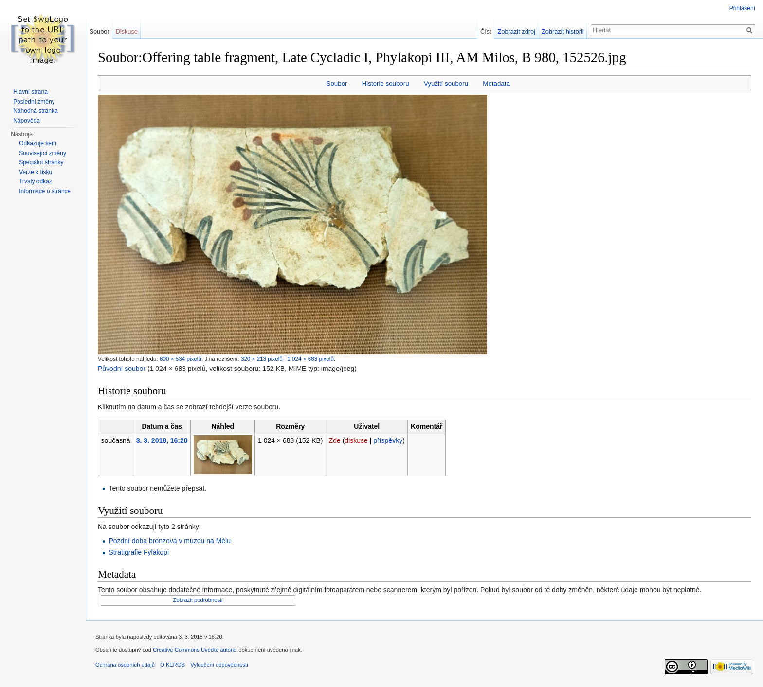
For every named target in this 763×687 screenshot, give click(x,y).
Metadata (496, 83)
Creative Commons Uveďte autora (194, 649)
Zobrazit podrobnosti (198, 600)
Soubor (337, 83)
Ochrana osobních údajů (125, 665)
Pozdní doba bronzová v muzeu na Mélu (170, 541)
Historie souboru (385, 83)
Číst (485, 31)
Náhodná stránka (35, 110)
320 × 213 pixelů (262, 358)
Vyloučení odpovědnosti (219, 665)
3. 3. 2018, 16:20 (162, 440)
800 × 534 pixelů (180, 358)
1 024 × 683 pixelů (310, 358)
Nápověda (26, 120)
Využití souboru (446, 83)
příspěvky (387, 440)
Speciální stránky (41, 162)
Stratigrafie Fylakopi (139, 552)
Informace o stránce (45, 191)
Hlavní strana (30, 91)
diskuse (356, 440)
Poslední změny (33, 101)
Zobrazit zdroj (517, 31)
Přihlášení (742, 8)
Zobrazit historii (563, 31)
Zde (335, 440)
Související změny (42, 153)
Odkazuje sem (37, 143)
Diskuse (126, 31)
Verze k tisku (35, 172)
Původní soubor (121, 368)
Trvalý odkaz (35, 181)
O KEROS (172, 665)
